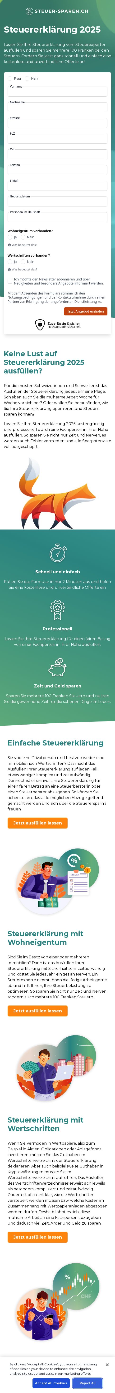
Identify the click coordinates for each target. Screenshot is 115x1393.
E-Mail (14, 180)
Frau (17, 78)
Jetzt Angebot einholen (86, 311)
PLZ (12, 133)
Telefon (15, 165)
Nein (30, 237)
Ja (15, 237)
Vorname (16, 86)
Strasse (15, 118)
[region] (57, 1375)
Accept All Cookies (51, 1383)
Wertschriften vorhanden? (29, 255)
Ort (12, 149)
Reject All (88, 1383)
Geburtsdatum (20, 196)
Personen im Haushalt (25, 212)
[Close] (107, 1365)
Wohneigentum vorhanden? (30, 231)
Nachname (17, 102)
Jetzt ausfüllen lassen (37, 823)
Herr (34, 78)
